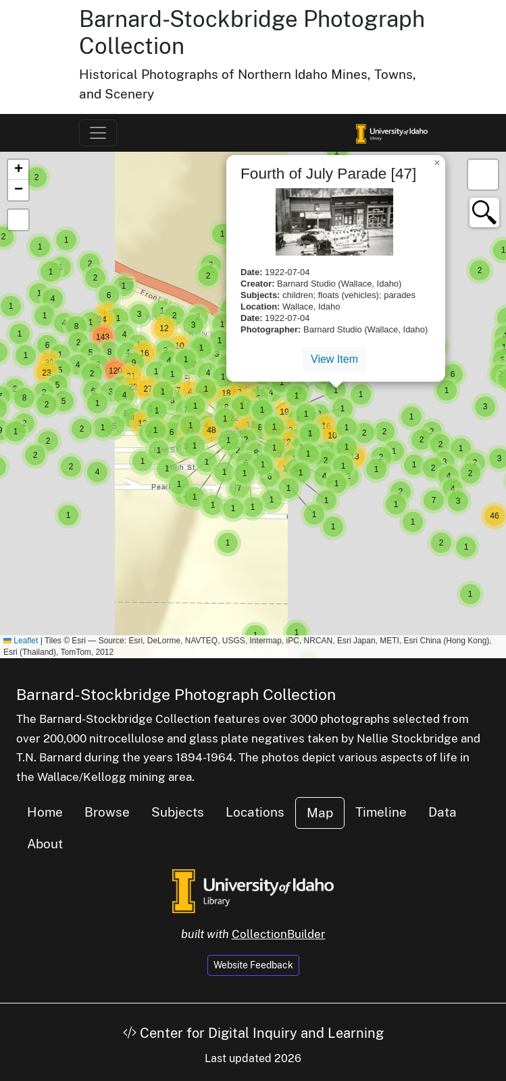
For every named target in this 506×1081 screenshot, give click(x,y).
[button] (68, 515)
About (45, 843)
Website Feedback (253, 965)
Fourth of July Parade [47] (328, 173)
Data (442, 812)
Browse (107, 812)
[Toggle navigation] (98, 132)
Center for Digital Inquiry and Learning (253, 1033)
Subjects (177, 812)
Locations (255, 812)
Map (320, 812)
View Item (334, 359)
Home (45, 812)
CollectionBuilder (279, 934)
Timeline (381, 812)
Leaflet (20, 640)
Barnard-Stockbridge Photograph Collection (176, 694)
